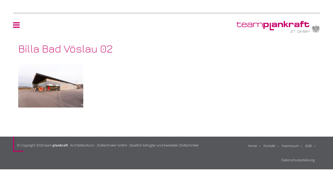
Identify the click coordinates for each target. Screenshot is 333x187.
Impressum (290, 146)
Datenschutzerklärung (298, 160)
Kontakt (269, 146)
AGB (308, 146)
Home (252, 146)
